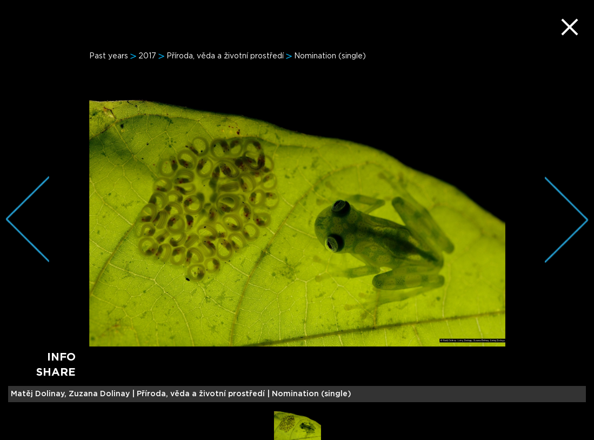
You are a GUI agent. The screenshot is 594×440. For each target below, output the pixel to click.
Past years (108, 56)
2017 (147, 56)
